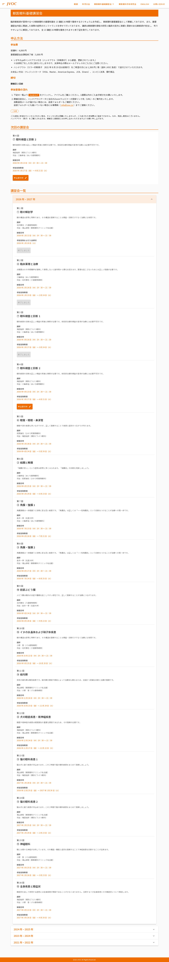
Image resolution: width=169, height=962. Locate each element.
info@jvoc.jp (67, 105)
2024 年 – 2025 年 (84, 929)
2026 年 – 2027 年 (84, 199)
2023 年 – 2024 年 (84, 936)
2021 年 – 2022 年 (84, 942)
